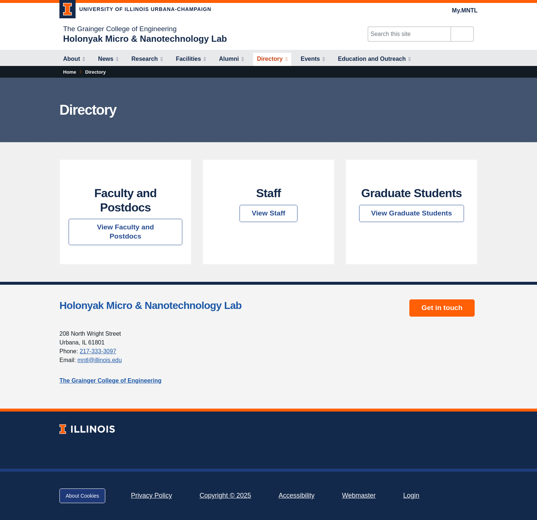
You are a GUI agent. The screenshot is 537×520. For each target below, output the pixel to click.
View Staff (268, 213)
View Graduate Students (411, 213)
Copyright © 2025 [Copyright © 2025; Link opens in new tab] (225, 495)
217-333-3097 (98, 351)
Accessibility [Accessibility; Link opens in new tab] (296, 495)
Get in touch (442, 307)
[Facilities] (190, 59)
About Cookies (82, 496)
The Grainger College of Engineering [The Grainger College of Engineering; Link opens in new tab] (119, 29)
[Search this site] (409, 34)
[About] (73, 59)
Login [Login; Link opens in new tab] (411, 495)
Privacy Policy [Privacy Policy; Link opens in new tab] (151, 495)
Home (69, 72)
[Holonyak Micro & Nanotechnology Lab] (145, 39)
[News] (108, 59)
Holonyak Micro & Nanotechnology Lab (150, 305)
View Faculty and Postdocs (125, 231)
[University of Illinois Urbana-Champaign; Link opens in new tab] (135, 10)
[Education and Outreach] (374, 59)
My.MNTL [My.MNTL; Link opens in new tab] (465, 10)
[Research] (147, 59)
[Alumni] (231, 59)
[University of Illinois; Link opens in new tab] (87, 429)
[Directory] (272, 59)
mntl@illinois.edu (99, 360)
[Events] (313, 59)
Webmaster (359, 495)
